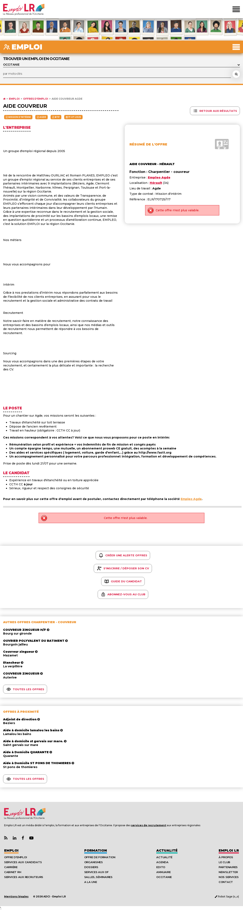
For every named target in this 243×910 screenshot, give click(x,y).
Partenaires (228, 867)
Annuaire (163, 872)
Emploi (14, 98)
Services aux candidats (23, 862)
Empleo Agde (191, 499)
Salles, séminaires (98, 877)
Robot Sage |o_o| (227, 896)
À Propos (226, 857)
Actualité (167, 850)
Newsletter (228, 872)
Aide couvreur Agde (67, 98)
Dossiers (91, 867)
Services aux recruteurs (23, 877)
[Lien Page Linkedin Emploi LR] (14, 838)
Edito (160, 867)
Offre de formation (99, 857)
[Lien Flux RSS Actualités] (5, 838)
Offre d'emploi (15, 857)
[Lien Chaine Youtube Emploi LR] (31, 838)
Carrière (11, 867)
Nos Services (229, 877)
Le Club (224, 862)
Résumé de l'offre (148, 144)
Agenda (162, 862)
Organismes (93, 862)
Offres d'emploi (35, 98)
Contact (226, 882)
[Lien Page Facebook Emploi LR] (23, 838)
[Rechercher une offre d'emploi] (236, 74)
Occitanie (164, 877)
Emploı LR (229, 850)
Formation (95, 850)
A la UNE (90, 882)
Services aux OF (96, 872)
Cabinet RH (12, 872)
